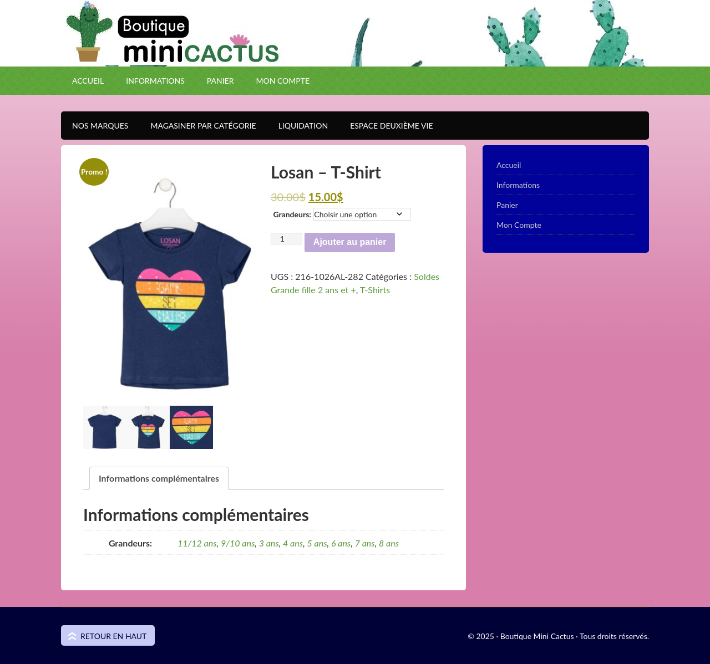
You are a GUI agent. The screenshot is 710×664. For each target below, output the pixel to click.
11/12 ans (197, 543)
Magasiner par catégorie (197, 125)
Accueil (88, 80)
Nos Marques (94, 125)
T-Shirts (375, 289)
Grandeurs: (292, 214)
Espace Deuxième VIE (386, 125)
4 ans (293, 543)
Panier (220, 80)
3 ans (269, 543)
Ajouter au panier (350, 242)
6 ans (341, 543)
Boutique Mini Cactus (355, 52)
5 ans (317, 543)
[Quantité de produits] (286, 238)
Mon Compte (283, 80)
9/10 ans (238, 543)
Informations (155, 80)
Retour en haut (113, 636)
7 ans (365, 543)
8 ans (389, 543)
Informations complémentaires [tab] (159, 478)
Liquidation (297, 125)
